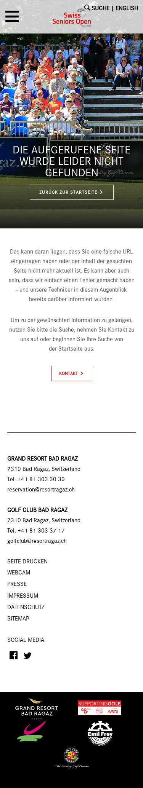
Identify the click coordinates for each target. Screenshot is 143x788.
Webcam (18, 573)
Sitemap (18, 619)
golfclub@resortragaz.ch (37, 541)
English (127, 9)
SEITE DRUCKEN (27, 562)
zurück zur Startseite (71, 192)
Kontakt (68, 374)
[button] (13, 19)
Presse (17, 584)
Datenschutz (26, 608)
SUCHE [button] (100, 9)
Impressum (22, 596)
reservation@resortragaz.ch (41, 490)
